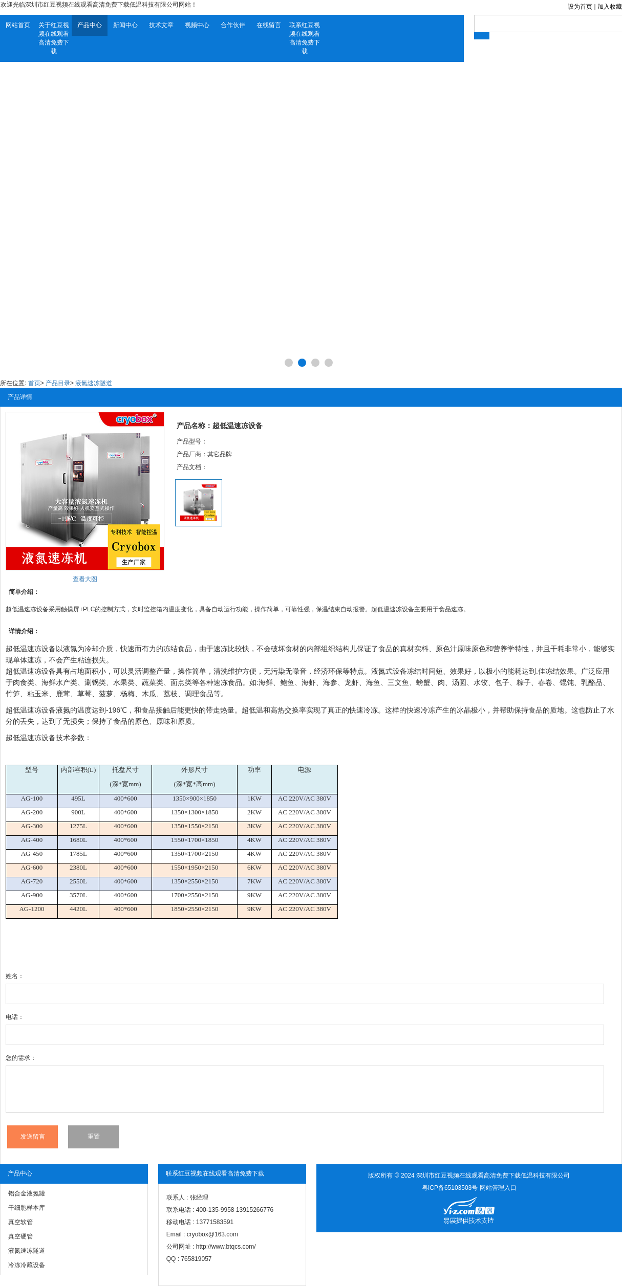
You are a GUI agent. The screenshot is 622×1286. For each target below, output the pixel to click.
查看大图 (85, 579)
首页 (34, 383)
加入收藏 (609, 6)
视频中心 (197, 25)
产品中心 (89, 25)
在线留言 (268, 25)
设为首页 (580, 6)
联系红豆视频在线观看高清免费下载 (304, 38)
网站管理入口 (498, 1187)
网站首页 (18, 25)
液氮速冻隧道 (93, 383)
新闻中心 (125, 25)
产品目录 (58, 383)
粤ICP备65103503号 (450, 1187)
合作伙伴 (233, 25)
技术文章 (161, 25)
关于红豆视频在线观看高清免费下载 (53, 38)
